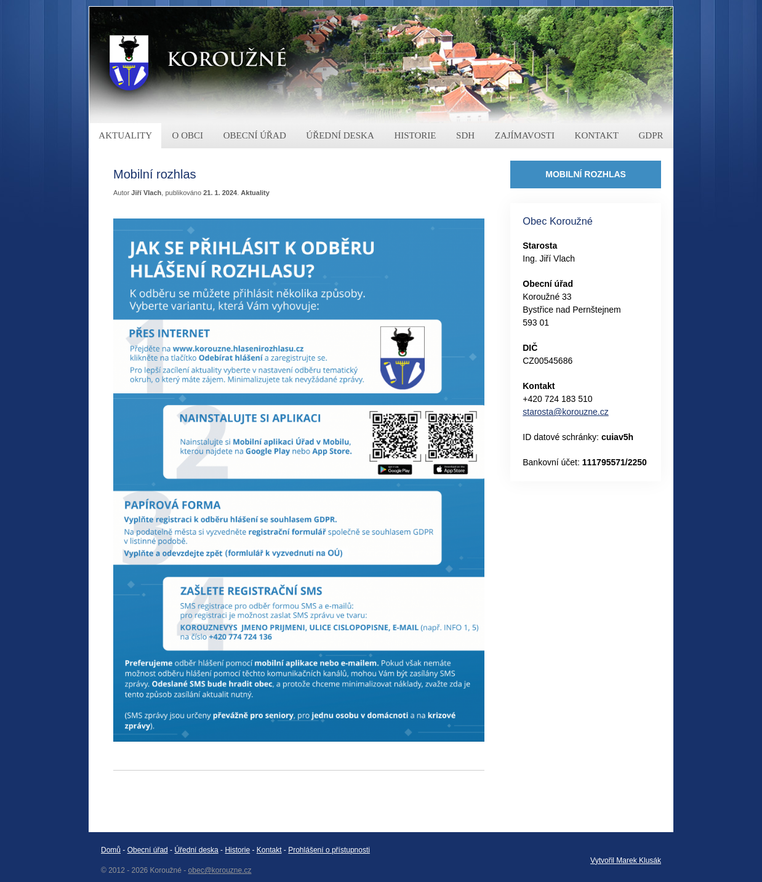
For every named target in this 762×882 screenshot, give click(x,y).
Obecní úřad (147, 850)
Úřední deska (196, 850)
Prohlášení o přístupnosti (329, 850)
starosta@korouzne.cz (566, 412)
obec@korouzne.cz (220, 870)
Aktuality (255, 192)
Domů (111, 850)
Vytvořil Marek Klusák (625, 860)
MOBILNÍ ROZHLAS (585, 174)
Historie (237, 850)
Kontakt (269, 850)
